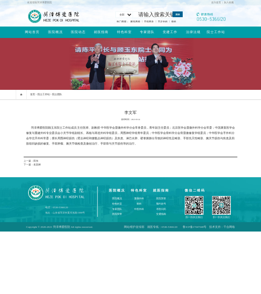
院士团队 (57, 94)
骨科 (173, 21)
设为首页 (216, 2)
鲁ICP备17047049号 (194, 226)
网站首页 (32, 32)
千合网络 (229, 226)
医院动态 (78, 32)
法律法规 (193, 32)
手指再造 (149, 21)
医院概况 (55, 32)
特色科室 (124, 32)
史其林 (37, 164)
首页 (32, 94)
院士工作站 (216, 32)
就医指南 (101, 32)
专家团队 (147, 32)
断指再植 (135, 21)
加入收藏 (229, 2)
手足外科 (163, 21)
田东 (35, 161)
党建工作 (170, 32)
